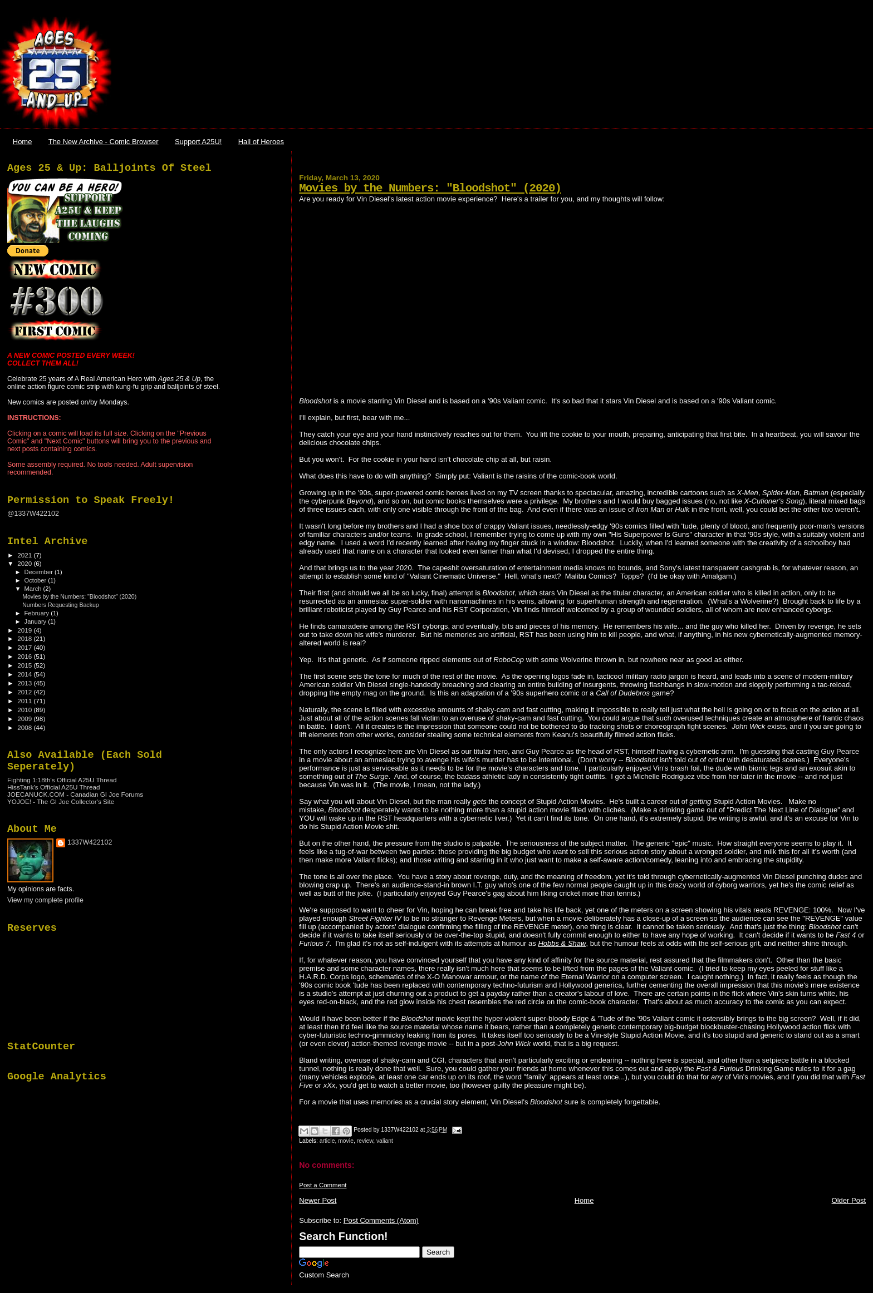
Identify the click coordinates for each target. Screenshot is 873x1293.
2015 (25, 665)
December (39, 572)
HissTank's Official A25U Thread (53, 787)
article (327, 1141)
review (365, 1141)
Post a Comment (322, 1185)
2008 (25, 727)
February (37, 613)
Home (22, 141)
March (33, 588)
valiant (384, 1141)
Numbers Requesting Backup (60, 604)
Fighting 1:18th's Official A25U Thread (62, 779)
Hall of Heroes (261, 141)
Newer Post (317, 1200)
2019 (25, 630)
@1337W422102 (33, 513)
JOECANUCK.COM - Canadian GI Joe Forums (75, 794)
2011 (25, 700)
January (36, 621)
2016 (25, 656)
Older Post (849, 1200)
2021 (25, 555)
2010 (25, 709)
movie (346, 1141)
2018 (25, 638)
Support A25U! (198, 141)
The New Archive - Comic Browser (103, 141)
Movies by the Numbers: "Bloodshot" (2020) (430, 188)
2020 (25, 563)
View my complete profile (45, 900)
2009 (25, 718)
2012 (25, 691)
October (36, 580)
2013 (25, 683)
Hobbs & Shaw (562, 943)
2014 (25, 674)
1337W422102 (89, 842)
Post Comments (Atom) (381, 1220)
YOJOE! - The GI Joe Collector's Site (60, 801)
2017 (25, 647)
